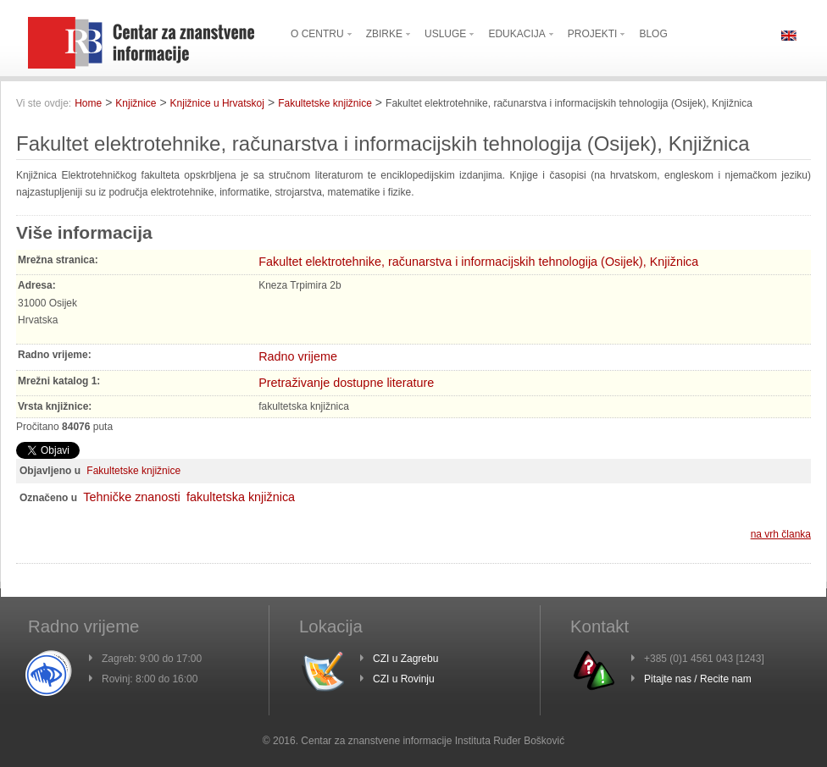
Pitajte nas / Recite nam (698, 679)
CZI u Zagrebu (405, 659)
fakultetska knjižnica (240, 497)
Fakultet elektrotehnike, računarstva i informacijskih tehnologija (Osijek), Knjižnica (478, 261)
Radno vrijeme (297, 356)
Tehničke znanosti (131, 497)
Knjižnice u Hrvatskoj (217, 103)
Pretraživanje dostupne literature (346, 382)
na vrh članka (781, 534)
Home (88, 103)
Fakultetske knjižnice (325, 103)
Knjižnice (135, 103)
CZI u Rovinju (404, 679)
